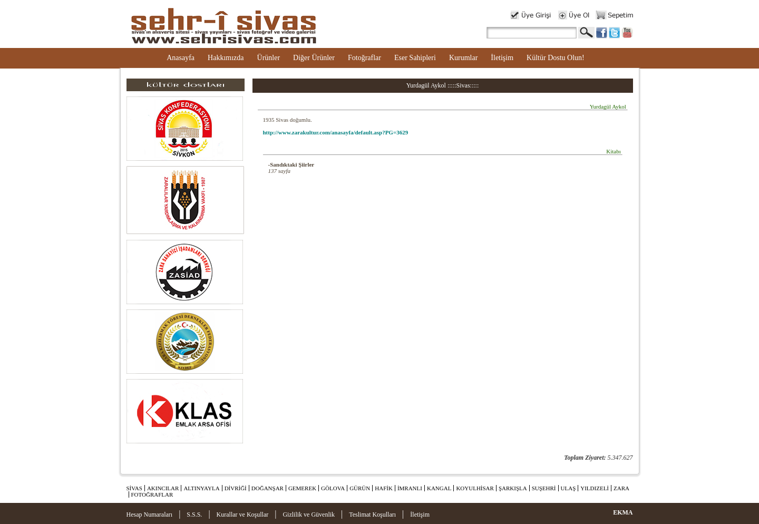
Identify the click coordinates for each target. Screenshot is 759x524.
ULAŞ (568, 488)
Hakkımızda (226, 58)
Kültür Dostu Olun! (556, 58)
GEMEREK (302, 488)
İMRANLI (409, 488)
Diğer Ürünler (314, 58)
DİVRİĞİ (236, 488)
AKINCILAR (163, 488)
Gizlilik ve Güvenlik (309, 514)
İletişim (502, 58)
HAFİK (384, 488)
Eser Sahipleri (415, 58)
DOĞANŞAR (267, 488)
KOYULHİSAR (475, 488)
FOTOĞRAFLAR (152, 494)
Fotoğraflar (364, 58)
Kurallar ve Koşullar (243, 514)
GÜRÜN (359, 488)
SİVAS (134, 488)
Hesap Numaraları (149, 514)
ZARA (621, 488)
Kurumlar (463, 58)
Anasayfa (180, 58)
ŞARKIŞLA (513, 488)
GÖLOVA (333, 488)
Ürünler (268, 58)
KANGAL (439, 488)
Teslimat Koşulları (372, 514)
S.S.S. (194, 514)
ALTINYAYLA (201, 488)
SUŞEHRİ (544, 488)
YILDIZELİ (594, 488)
